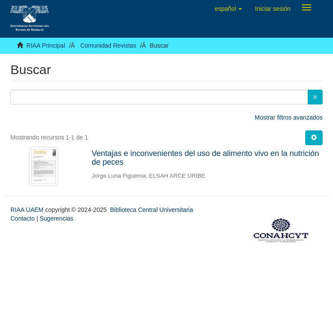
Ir (315, 97)
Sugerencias (56, 218)
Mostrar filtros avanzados (289, 117)
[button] (228, 8)
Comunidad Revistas (108, 45)
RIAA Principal (45, 45)
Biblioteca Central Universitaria (151, 209)
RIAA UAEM (27, 209)
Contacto (22, 218)
